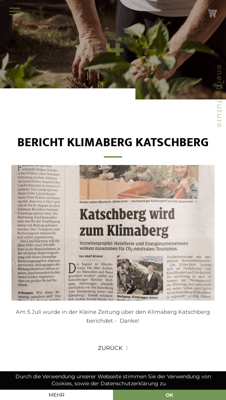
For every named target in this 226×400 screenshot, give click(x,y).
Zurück (110, 347)
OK (169, 395)
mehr (56, 395)
